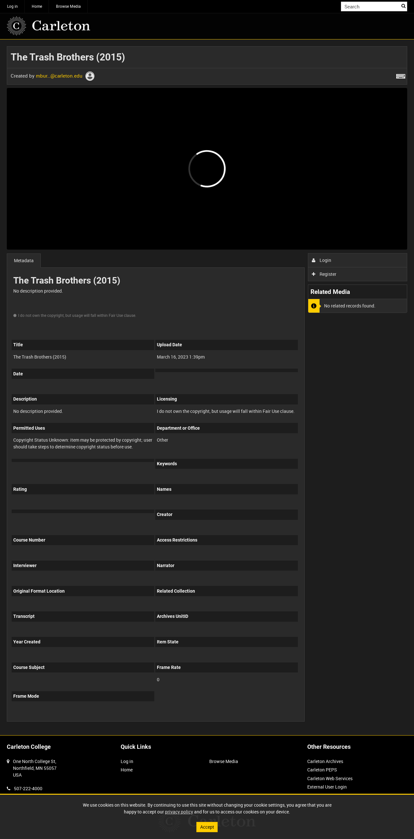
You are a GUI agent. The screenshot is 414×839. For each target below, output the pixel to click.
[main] (207, 387)
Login (322, 260)
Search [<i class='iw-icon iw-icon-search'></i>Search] (403, 6)
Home (37, 6)
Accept (207, 827)
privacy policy (179, 812)
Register (324, 274)
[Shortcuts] (400, 75)
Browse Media (68, 6)
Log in (12, 6)
